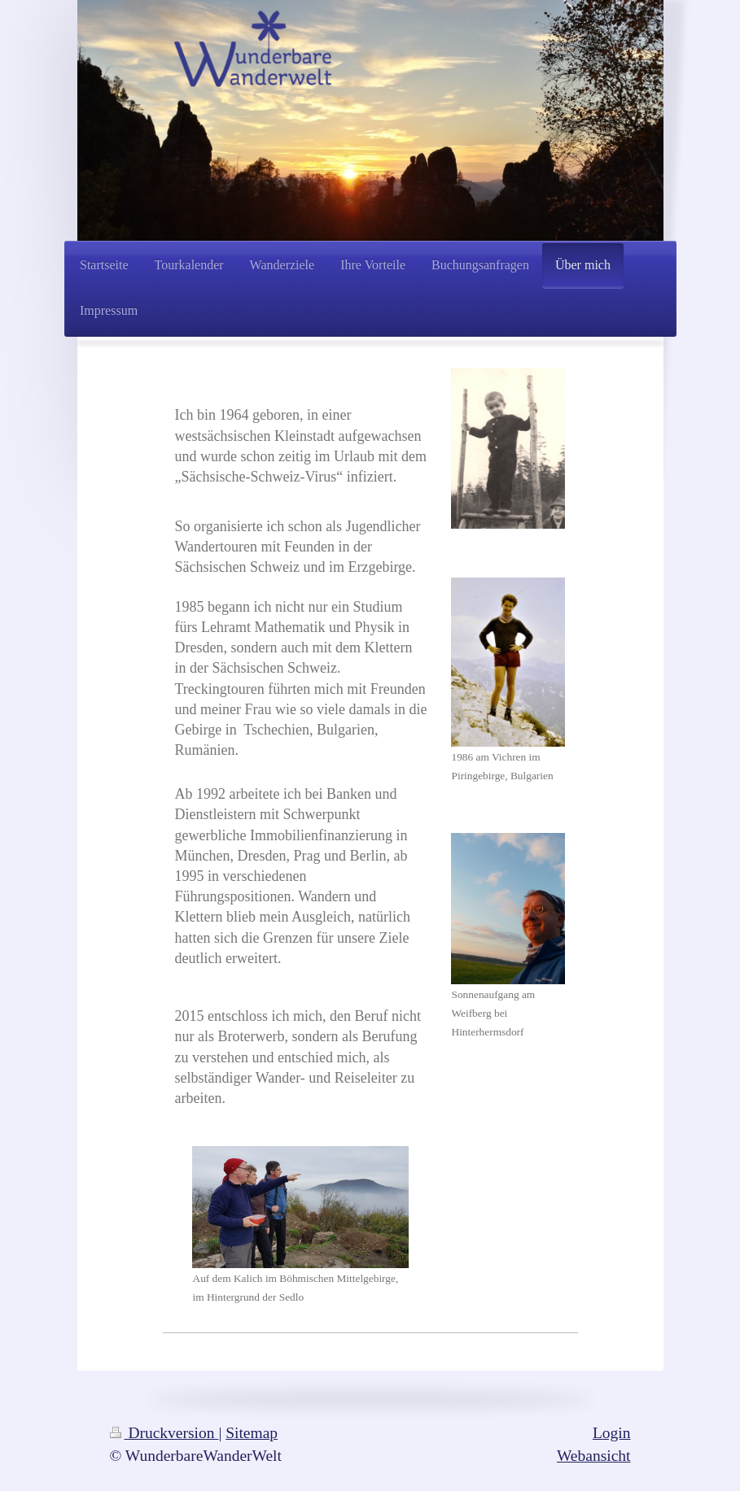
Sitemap (252, 1432)
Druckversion (164, 1432)
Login (612, 1432)
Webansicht (593, 1455)
